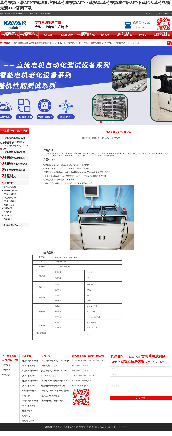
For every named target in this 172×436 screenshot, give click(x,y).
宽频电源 (8, 219)
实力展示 (6, 375)
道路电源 (8, 208)
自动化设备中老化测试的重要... (55, 381)
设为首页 (158, 13)
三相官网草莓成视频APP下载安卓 (14, 146)
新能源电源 (10, 176)
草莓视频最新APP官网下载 (101, 43)
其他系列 (8, 183)
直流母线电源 (10, 201)
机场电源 (8, 212)
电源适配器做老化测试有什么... (55, 386)
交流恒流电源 (10, 194)
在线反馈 (168, 13)
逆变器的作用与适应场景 (52, 401)
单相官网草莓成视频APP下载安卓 (14, 142)
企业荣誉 (6, 370)
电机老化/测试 (11, 225)
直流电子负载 (10, 198)
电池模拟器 (9, 205)
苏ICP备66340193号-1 (117, 427)
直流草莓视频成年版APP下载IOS (51, 43)
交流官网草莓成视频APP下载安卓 (25, 43)
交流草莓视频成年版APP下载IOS (77, 43)
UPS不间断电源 (11, 190)
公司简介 (6, 365)
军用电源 (8, 215)
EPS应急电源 (10, 187)
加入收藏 (148, 13)
